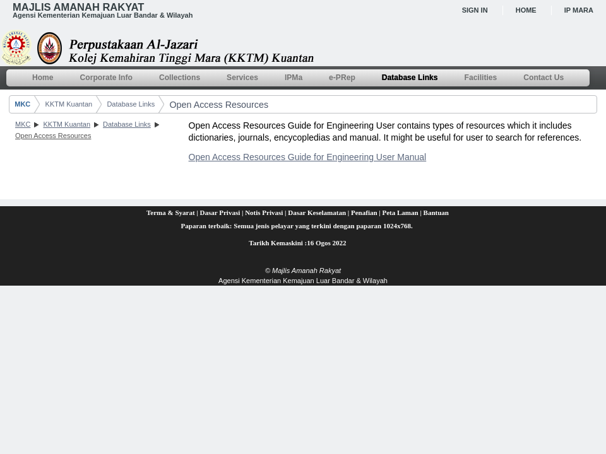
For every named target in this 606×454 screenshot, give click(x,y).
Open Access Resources (218, 105)
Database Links (131, 104)
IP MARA (578, 10)
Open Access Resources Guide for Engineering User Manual (308, 157)
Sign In (475, 10)
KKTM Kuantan (69, 104)
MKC (22, 104)
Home (526, 10)
